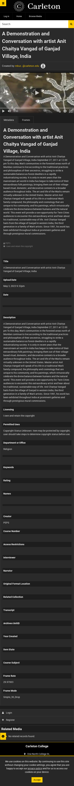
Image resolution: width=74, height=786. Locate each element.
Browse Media (35, 16)
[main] (37, 385)
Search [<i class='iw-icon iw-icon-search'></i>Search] (71, 24)
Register (8, 719)
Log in (6, 16)
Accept (37, 779)
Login (7, 712)
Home (19, 16)
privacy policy (35, 768)
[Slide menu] (3, 3)
